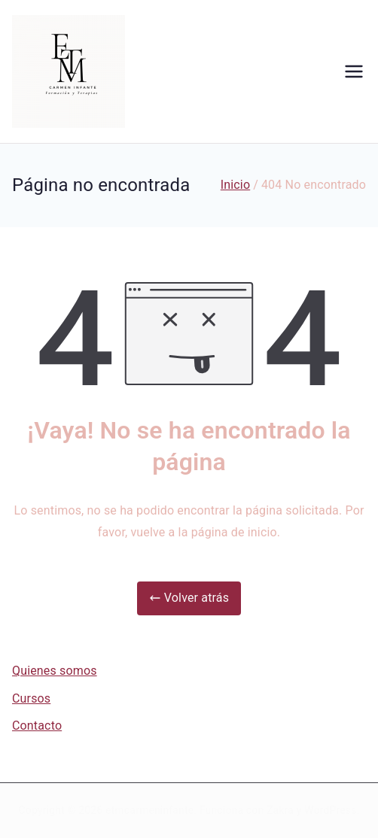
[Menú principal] (354, 71)
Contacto (37, 725)
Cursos (31, 698)
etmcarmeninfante (149, 810)
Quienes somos (54, 670)
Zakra (280, 810)
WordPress (330, 810)
